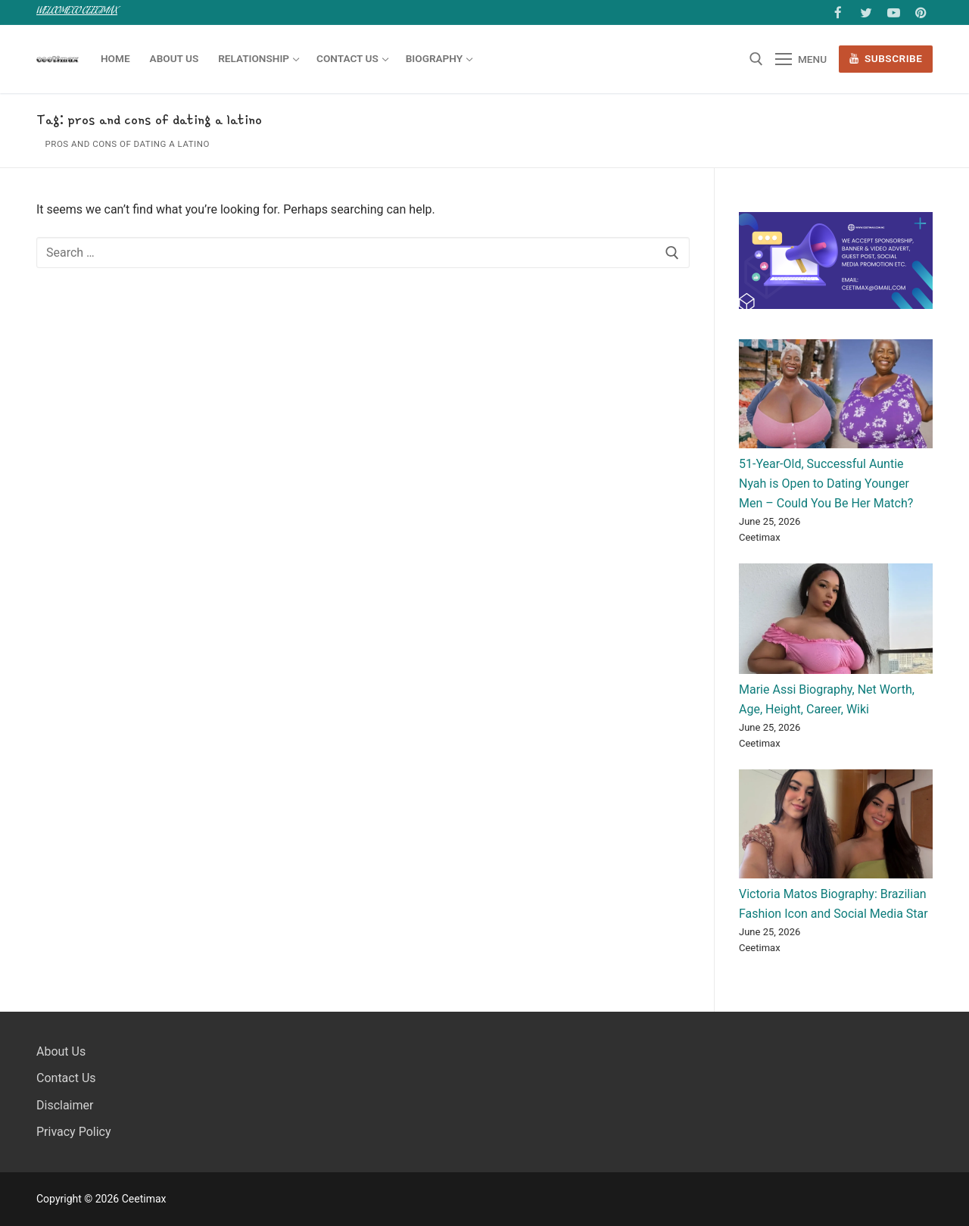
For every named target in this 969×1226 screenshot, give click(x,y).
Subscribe (886, 58)
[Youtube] (893, 12)
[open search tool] (756, 59)
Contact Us (66, 1078)
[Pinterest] (921, 12)
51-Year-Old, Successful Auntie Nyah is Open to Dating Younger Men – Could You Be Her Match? (826, 483)
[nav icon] (801, 59)
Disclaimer (64, 1105)
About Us (61, 1051)
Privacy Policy (73, 1132)
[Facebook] (838, 12)
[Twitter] (865, 12)
